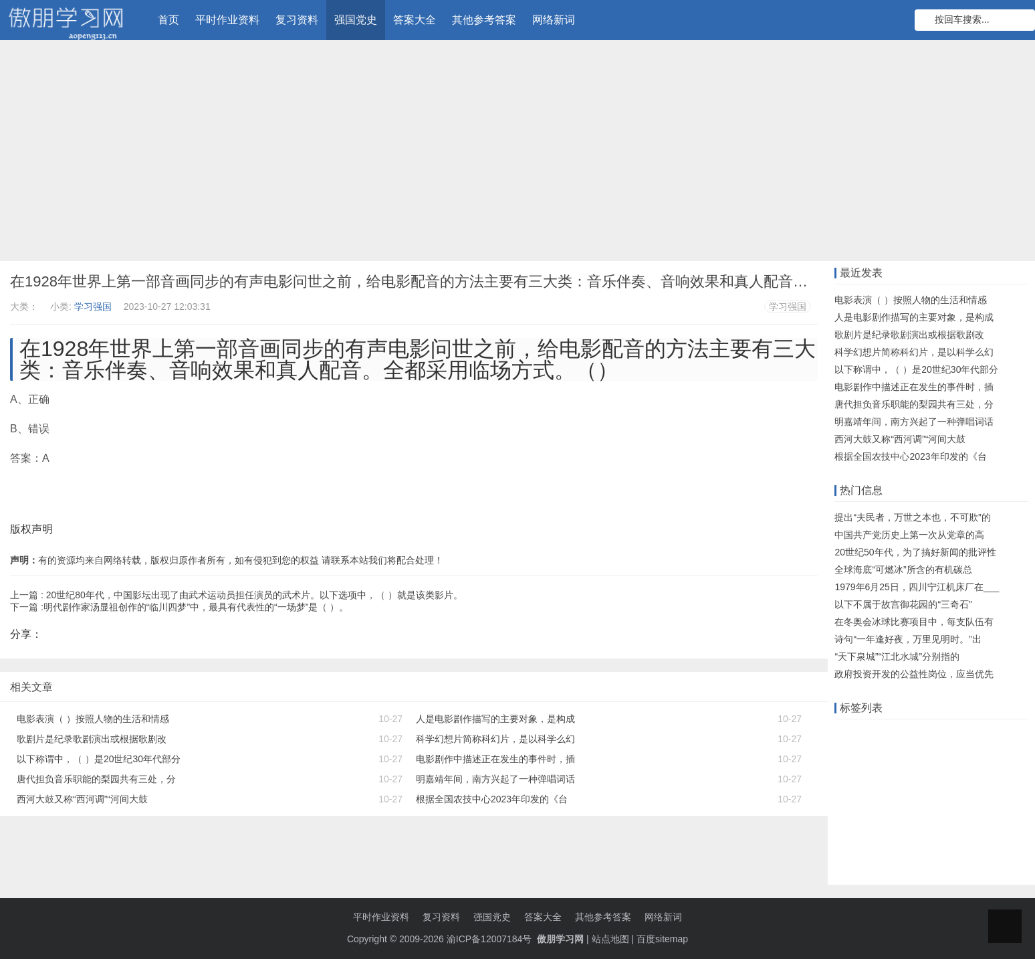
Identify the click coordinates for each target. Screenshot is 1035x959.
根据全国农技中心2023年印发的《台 (492, 799)
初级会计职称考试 (875, 838)
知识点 (966, 776)
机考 (904, 776)
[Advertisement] (517, 154)
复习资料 (296, 19)
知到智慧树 (936, 817)
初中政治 (856, 797)
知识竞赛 (961, 734)
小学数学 (904, 797)
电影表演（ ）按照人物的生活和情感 (93, 718)
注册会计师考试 (870, 817)
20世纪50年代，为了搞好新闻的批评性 (915, 552)
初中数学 (989, 838)
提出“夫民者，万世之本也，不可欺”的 (912, 517)
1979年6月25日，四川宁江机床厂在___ (916, 587)
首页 (168, 19)
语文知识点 (861, 776)
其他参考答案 (484, 19)
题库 (999, 734)
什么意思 (885, 755)
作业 (847, 734)
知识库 (928, 755)
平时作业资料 (227, 19)
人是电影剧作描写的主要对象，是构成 (495, 718)
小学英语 (856, 859)
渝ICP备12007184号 (491, 939)
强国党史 (355, 19)
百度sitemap (662, 939)
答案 (847, 755)
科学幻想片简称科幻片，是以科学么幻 (495, 738)
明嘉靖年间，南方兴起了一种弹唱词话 (495, 779)
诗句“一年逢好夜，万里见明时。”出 (907, 639)
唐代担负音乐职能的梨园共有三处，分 (96, 779)
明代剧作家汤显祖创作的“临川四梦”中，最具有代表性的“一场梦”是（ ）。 (196, 607)
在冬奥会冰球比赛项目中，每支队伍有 (914, 621)
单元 (932, 776)
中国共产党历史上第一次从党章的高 (909, 534)
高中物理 (941, 838)
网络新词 (553, 19)
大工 (1018, 755)
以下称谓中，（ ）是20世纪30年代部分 (99, 759)
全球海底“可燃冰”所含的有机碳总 (902, 569)
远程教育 (914, 734)
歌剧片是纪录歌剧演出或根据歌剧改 (91, 738)
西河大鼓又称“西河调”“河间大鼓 (82, 799)
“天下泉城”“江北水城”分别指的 (896, 656)
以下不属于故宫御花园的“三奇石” (902, 604)
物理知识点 (956, 797)
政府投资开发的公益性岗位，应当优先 (914, 674)
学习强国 (93, 306)
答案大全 (414, 19)
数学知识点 (975, 755)
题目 (999, 776)
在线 (876, 734)
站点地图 (610, 939)
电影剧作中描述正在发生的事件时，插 (495, 759)
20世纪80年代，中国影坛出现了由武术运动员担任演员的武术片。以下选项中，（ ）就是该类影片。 (254, 595)
